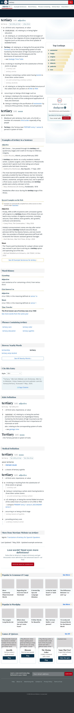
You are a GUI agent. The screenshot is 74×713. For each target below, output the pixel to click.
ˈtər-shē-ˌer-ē (15, 24)
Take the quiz (65, 658)
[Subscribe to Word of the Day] (55, 118)
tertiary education (9, 331)
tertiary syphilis (28, 331)
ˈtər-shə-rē (28, 458)
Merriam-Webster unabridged (23, 564)
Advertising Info (29, 681)
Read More (15, 205)
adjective (22, 20)
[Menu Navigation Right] (72, 6)
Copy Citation (22, 387)
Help (13, 681)
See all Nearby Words (22, 358)
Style (4, 373)
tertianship (6, 350)
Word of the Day (59, 104)
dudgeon (58, 107)
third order (25, 120)
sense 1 (33, 303)
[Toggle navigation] (2, 2)
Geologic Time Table (16, 59)
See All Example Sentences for (22, 260)
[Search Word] (70, 2)
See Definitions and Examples (59, 111)
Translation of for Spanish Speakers (23, 537)
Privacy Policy (48, 681)
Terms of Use (58, 681)
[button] (7, 7)
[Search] (40, 2)
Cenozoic (7, 49)
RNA (36, 89)
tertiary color (27, 327)
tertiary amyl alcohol (9, 353)
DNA (31, 89)
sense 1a (34, 296)
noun (20, 111)
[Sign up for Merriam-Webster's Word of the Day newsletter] (48, 674)
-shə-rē (26, 24)
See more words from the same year (15, 314)
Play (9, 658)
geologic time (14, 429)
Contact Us (39, 681)
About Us (20, 681)
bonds (39, 75)
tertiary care (6, 327)
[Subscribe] (69, 674)
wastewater (37, 103)
